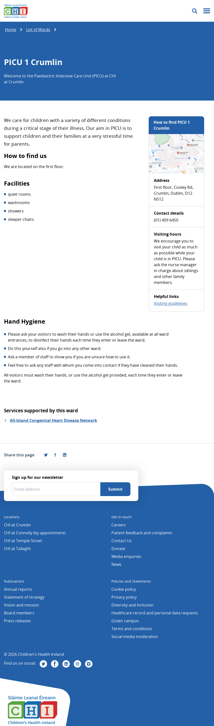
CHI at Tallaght (17, 548)
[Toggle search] (194, 11)
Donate (118, 548)
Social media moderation (134, 636)
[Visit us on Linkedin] (66, 664)
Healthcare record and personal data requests (154, 613)
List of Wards (38, 29)
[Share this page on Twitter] (46, 455)
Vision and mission (21, 605)
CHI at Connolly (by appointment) (35, 533)
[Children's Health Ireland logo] (16, 11)
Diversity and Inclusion (132, 605)
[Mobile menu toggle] (206, 11)
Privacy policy (124, 597)
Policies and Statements (131, 581)
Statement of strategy (24, 597)
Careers (118, 525)
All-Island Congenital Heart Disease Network (53, 420)
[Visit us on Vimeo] (88, 664)
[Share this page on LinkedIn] (64, 455)
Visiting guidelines (170, 303)
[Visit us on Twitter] (43, 664)
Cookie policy (123, 589)
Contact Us (121, 540)
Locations (11, 517)
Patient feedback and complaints (141, 533)
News (116, 564)
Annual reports (18, 589)
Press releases (17, 620)
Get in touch (121, 517)
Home (10, 29)
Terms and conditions (131, 628)
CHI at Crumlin (17, 525)
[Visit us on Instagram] (77, 664)
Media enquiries (126, 556)
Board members (19, 613)
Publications (14, 581)
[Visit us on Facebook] (55, 455)
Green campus (125, 620)
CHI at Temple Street (23, 540)
